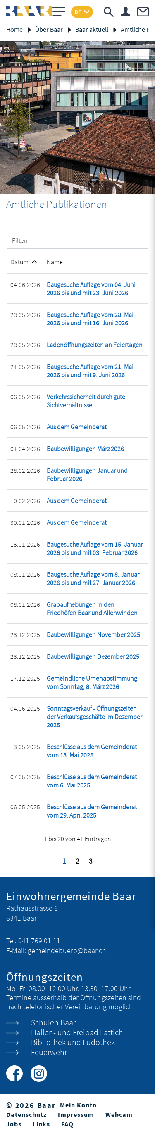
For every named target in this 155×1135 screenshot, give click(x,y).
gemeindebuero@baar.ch (67, 950)
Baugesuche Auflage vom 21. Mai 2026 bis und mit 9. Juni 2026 (90, 370)
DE (77, 12)
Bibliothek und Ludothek (73, 1042)
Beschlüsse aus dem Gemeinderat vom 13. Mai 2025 (92, 751)
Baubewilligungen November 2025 (93, 634)
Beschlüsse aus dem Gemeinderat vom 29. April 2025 (92, 811)
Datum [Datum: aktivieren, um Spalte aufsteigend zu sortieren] (19, 262)
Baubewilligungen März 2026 (85, 448)
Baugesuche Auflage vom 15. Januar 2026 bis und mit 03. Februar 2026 (95, 548)
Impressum (76, 1114)
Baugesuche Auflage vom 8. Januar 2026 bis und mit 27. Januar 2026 (93, 578)
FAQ (67, 1124)
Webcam (119, 1114)
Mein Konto (78, 1105)
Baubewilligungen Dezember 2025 (93, 656)
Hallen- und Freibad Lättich (77, 1032)
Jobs (13, 1124)
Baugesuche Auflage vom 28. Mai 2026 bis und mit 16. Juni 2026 (90, 318)
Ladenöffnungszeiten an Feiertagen (95, 345)
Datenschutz (26, 1114)
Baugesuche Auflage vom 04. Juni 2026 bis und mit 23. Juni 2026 (91, 288)
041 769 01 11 (39, 940)
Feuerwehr (49, 1052)
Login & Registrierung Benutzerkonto (125, 11)
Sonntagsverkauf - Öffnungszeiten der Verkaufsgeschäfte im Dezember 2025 (94, 716)
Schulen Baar (53, 1022)
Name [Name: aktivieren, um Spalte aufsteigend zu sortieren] (55, 262)
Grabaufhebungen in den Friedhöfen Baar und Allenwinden (92, 608)
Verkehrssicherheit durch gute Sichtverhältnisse (86, 400)
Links (41, 1124)
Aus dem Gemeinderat (77, 427)
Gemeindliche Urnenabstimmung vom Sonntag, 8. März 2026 (92, 682)
